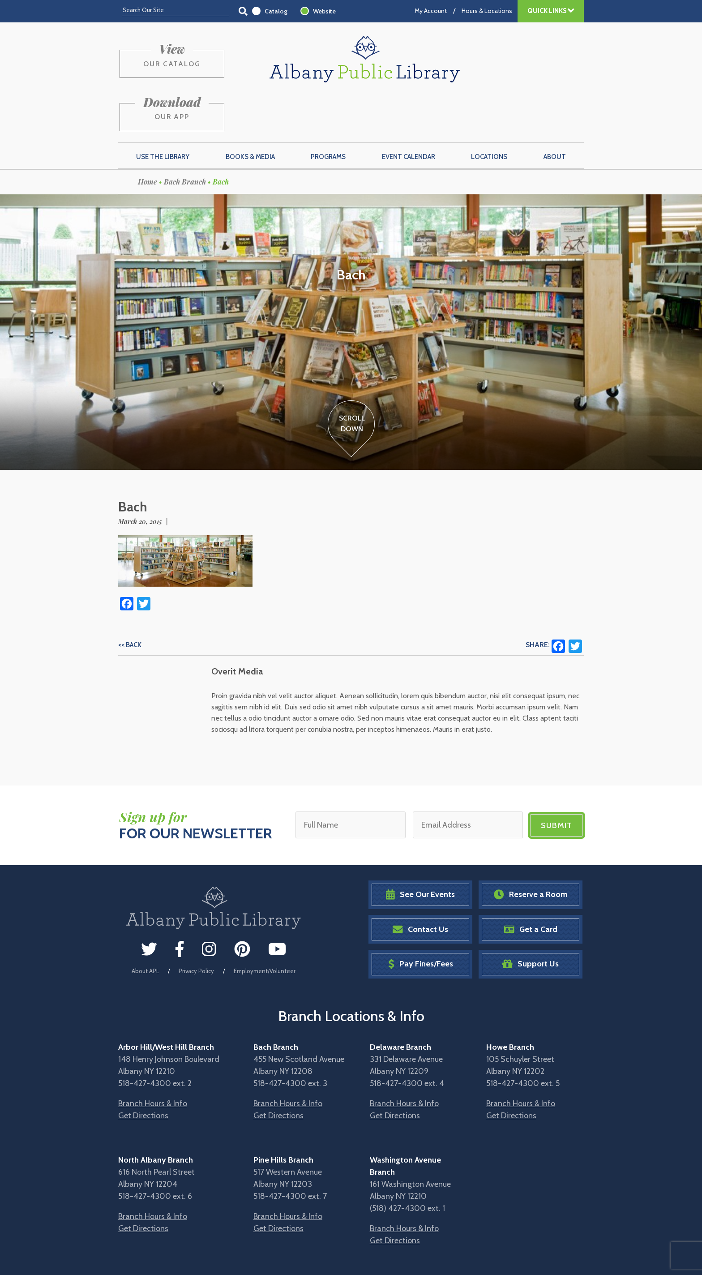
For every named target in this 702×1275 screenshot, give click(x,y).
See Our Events (420, 850)
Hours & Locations (487, 11)
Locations (489, 112)
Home (147, 137)
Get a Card (530, 884)
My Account (431, 11)
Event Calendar (408, 112)
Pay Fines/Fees (420, 919)
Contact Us (420, 884)
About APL (145, 926)
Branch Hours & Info (152, 1059)
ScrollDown (351, 379)
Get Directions (143, 1071)
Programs (328, 112)
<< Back (129, 601)
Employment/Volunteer (264, 926)
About (555, 112)
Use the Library (162, 112)
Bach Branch (185, 137)
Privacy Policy (196, 926)
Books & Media (250, 112)
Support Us (530, 919)
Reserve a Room (531, 850)
